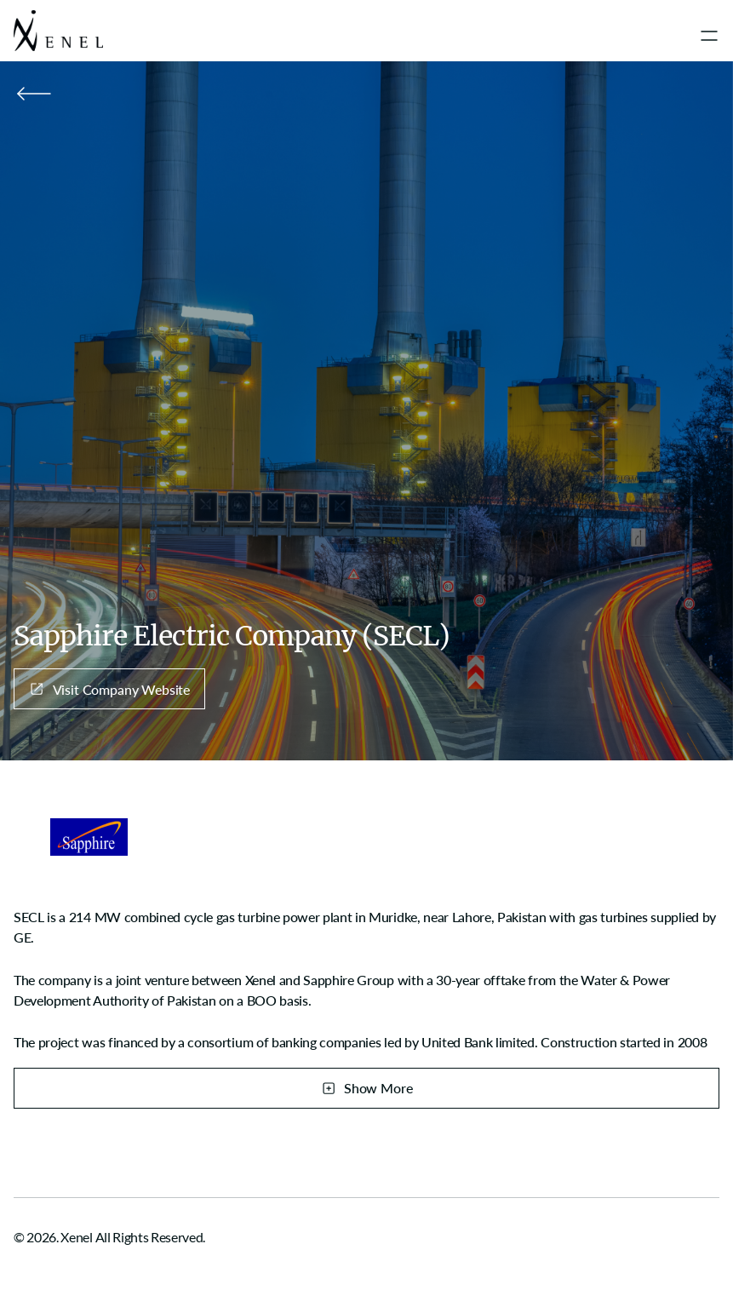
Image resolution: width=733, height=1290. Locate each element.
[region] (366, 978)
